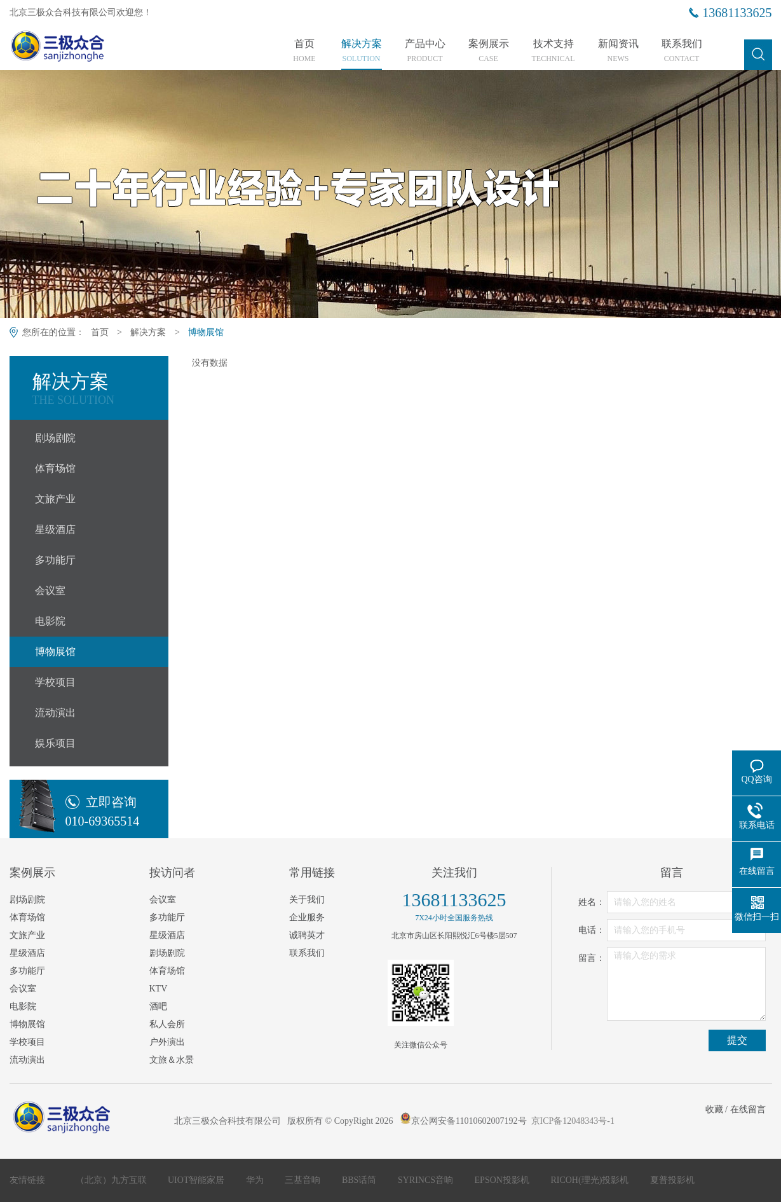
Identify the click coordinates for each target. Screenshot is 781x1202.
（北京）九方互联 (112, 1180)
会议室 (50, 590)
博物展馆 (206, 332)
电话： (591, 930)
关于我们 (307, 899)
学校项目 (55, 682)
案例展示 (488, 51)
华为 (256, 1180)
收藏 (714, 1109)
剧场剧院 (55, 437)
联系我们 (682, 51)
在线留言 (748, 1109)
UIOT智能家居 (197, 1180)
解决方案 (361, 51)
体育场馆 (55, 468)
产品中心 (425, 51)
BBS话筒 (360, 1180)
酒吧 (158, 1006)
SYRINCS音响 (427, 1180)
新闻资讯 (618, 51)
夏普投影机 (672, 1180)
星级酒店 (55, 529)
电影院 (50, 621)
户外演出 (167, 1042)
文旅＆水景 (171, 1060)
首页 (304, 51)
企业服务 (307, 917)
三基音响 (304, 1180)
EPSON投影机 (503, 1180)
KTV (158, 988)
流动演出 (55, 712)
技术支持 (553, 51)
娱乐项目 (55, 743)
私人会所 (167, 1024)
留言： (591, 958)
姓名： (591, 902)
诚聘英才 (307, 935)
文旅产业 (55, 499)
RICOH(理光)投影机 (590, 1180)
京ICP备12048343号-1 (573, 1121)
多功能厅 (55, 560)
